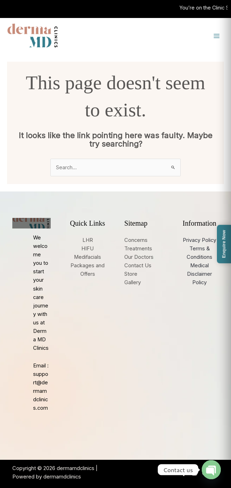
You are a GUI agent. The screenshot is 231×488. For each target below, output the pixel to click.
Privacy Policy (199, 240)
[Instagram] (194, 473)
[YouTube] (215, 473)
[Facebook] (184, 473)
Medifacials (87, 257)
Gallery (132, 282)
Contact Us (137, 265)
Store (130, 274)
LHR (87, 240)
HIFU (87, 248)
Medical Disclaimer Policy (199, 274)
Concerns (136, 240)
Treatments (138, 248)
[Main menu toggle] (216, 36)
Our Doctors (139, 257)
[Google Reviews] (205, 473)
